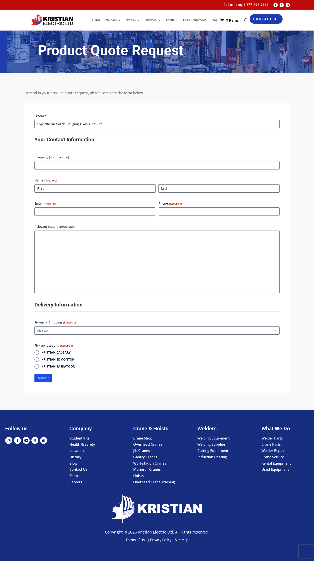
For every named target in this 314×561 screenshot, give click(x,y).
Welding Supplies (211, 444)
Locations (77, 450)
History (75, 457)
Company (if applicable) (51, 157)
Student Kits (79, 438)
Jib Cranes (141, 450)
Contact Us (266, 19)
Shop (214, 20)
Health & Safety (82, 444)
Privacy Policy (160, 539)
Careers (75, 482)
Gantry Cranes (145, 457)
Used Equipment (194, 20)
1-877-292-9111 (255, 5)
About (170, 20)
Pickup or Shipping (55, 322)
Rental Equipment (276, 463)
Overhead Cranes (147, 444)
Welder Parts (272, 438)
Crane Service (272, 457)
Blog (73, 463)
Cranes (131, 20)
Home (96, 20)
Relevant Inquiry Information (55, 226)
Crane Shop (142, 438)
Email (45, 203)
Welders (111, 20)
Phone (170, 203)
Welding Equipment (213, 438)
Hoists (138, 475)
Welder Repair (273, 450)
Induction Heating (212, 457)
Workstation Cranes (149, 463)
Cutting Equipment (212, 450)
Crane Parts (271, 444)
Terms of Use (136, 539)
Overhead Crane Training (154, 482)
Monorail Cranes (147, 469)
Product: (40, 116)
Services (151, 20)
